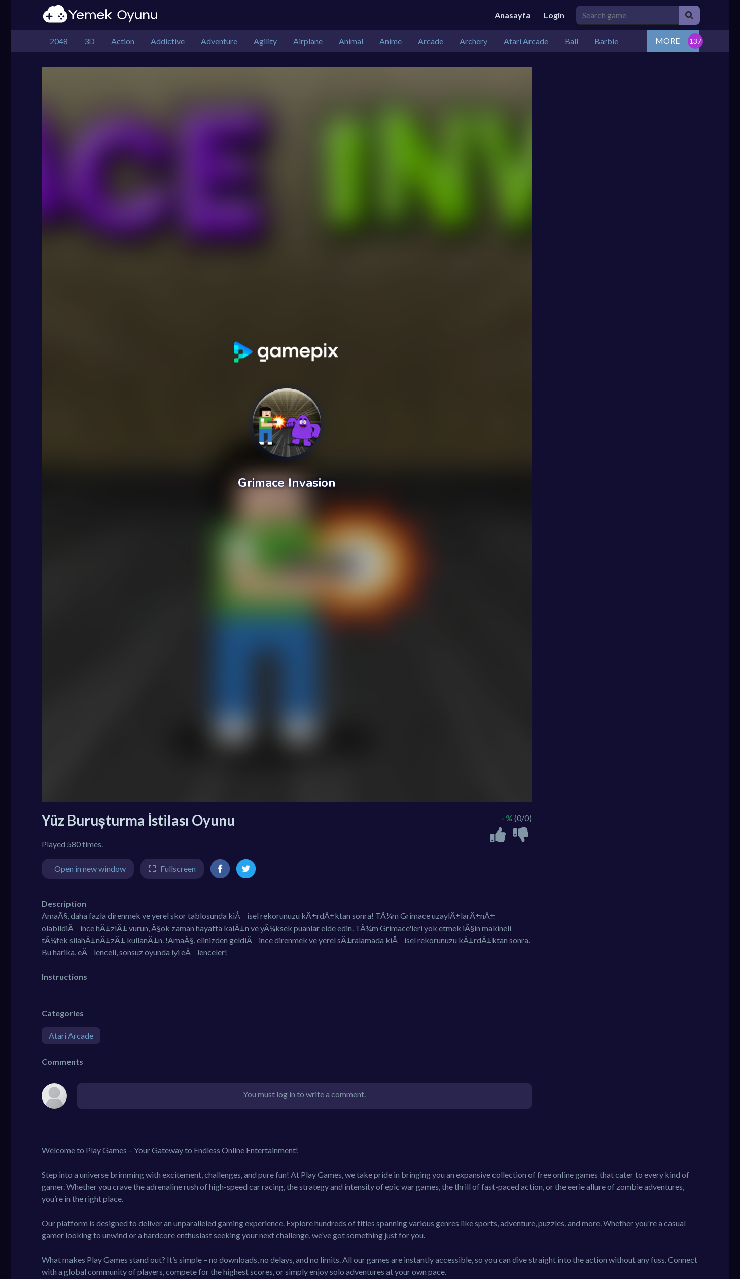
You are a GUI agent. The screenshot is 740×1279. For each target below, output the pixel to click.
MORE (667, 40)
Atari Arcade (71, 1035)
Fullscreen (178, 868)
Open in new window (90, 868)
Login (554, 15)
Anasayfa (513, 15)
